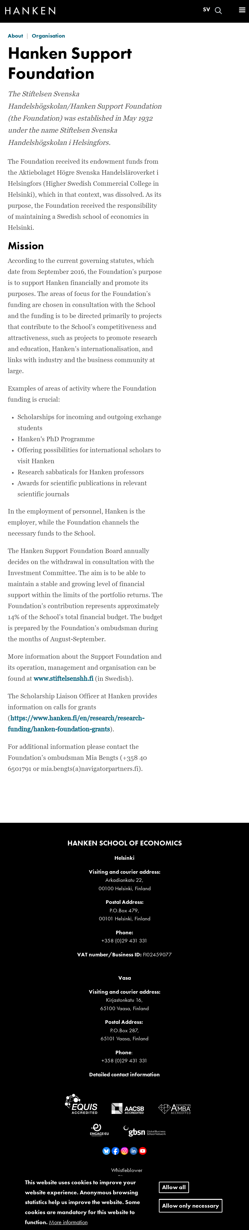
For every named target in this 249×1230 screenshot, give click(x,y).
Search (218, 10)
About (15, 35)
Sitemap (127, 1176)
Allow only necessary (190, 1209)
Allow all (174, 1191)
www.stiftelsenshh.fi (63, 679)
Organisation (48, 35)
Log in (229, 10)
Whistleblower (126, 1170)
